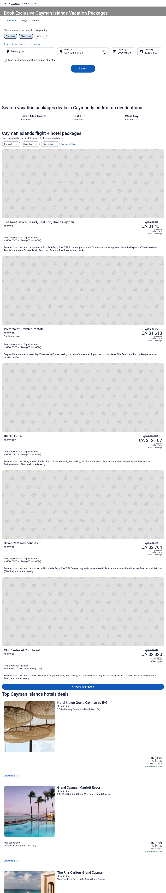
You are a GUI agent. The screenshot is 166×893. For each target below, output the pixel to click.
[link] (23, 738)
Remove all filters (68, 155)
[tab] (71, 28)
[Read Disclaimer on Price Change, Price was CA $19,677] (131, 240)
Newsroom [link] (10, 847)
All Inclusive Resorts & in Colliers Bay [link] (102, 784)
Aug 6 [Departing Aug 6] (118, 55)
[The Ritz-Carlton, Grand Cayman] (137, 377)
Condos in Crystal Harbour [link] (16, 797)
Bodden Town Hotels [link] (94, 772)
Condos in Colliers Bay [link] (14, 784)
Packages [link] (21, 4)
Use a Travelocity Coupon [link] (138, 850)
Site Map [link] (9, 857)
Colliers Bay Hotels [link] (12, 790)
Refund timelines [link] (134, 845)
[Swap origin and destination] (60, 54)
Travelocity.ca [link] (8, 4)
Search (83, 71)
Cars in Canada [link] (52, 832)
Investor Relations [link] (13, 852)
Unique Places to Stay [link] (55, 847)
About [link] (7, 826)
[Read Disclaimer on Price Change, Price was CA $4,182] (134, 275)
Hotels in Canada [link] (53, 826)
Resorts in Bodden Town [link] (15, 778)
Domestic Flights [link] (53, 837)
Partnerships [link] (10, 842)
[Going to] (83, 55)
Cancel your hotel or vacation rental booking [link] (142, 838)
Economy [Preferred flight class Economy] (147, 45)
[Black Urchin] (110, 252)
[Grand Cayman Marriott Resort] (83, 377)
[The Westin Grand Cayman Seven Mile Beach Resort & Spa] (137, 442)
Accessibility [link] (91, 847)
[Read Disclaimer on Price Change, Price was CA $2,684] (134, 206)
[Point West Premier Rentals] (110, 217)
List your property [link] (12, 837)
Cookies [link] (89, 832)
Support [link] (130, 826)
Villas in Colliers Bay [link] (94, 790)
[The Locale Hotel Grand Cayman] (83, 442)
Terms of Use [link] (92, 837)
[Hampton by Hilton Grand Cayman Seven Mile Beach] (28, 442)
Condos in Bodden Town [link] (15, 772)
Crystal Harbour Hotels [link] (95, 797)
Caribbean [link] (32, 4)
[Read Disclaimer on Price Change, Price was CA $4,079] (134, 309)
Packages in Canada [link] (54, 842)
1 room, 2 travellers (126, 45)
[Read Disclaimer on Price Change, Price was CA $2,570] (155, 164)
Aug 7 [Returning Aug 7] (142, 55)
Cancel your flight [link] (134, 832)
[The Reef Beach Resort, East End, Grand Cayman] (110, 179)
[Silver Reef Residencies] (110, 286)
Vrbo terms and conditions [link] (97, 842)
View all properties (83, 488)
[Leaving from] (35, 55)
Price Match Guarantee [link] (28, 688)
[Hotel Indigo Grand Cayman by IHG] (28, 377)
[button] (83, 752)
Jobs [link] (7, 832)
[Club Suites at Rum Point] (110, 321)
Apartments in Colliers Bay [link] (97, 778)
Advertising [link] (10, 863)
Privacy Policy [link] (92, 826)
